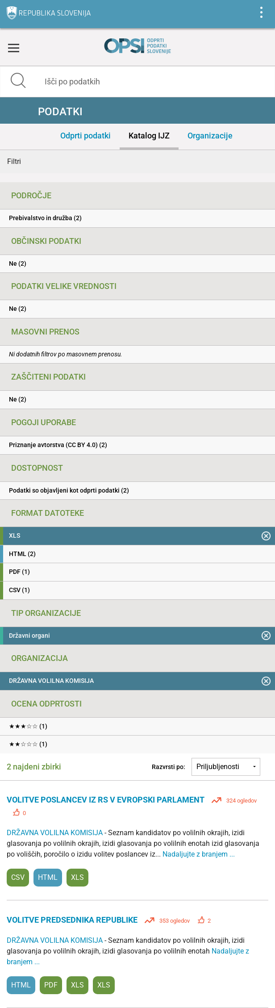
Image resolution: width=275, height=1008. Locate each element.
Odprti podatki (85, 135)
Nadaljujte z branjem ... (198, 854)
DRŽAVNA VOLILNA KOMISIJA (55, 832)
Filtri (14, 161)
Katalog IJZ (149, 135)
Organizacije (210, 135)
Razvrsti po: (168, 766)
